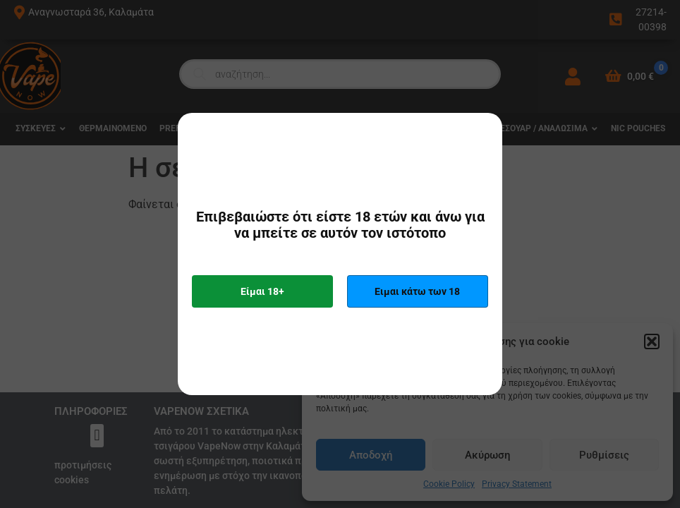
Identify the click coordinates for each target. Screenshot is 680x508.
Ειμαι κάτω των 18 (417, 291)
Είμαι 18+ (262, 291)
